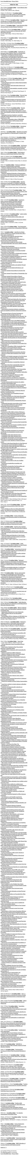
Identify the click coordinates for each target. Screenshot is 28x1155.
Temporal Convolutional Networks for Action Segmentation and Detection (12, 956)
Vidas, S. (3, 1124)
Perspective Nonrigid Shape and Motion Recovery (13, 872)
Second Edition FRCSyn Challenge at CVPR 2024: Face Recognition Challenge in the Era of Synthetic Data (14, 617)
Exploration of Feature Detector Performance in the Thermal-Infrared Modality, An (13, 1127)
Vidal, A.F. (3, 165)
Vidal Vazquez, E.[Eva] (6, 145)
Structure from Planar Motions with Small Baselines (13, 945)
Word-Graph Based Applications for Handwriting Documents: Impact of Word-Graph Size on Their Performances (13, 487)
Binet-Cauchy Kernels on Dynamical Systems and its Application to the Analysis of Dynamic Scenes (13, 667)
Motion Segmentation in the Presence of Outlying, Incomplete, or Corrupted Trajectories (13, 823)
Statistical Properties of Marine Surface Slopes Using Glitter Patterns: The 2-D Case (14, 1060)
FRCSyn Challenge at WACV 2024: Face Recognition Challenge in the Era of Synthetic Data (13, 609)
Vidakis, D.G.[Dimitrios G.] (7, 13)
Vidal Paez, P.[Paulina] (6, 108)
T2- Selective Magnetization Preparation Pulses (12, 1113)
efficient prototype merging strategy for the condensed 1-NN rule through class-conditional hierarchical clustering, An (12, 290)
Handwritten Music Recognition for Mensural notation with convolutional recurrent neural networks (14, 335)
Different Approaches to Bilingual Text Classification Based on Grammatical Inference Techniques (13, 285)
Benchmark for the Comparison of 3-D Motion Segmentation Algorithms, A (12, 662)
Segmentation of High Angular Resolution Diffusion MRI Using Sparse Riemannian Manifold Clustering (13, 911)
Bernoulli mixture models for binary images (11, 242)
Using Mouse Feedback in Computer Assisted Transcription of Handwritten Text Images (12, 479)
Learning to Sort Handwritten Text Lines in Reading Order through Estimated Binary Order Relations (13, 385)
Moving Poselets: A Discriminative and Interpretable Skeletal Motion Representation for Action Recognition (14, 833)
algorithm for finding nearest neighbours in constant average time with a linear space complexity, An (13, 233)
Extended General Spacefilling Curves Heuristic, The (13, 316)
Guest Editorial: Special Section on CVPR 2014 (12, 758)
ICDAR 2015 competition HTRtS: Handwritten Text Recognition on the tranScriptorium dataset (13, 347)
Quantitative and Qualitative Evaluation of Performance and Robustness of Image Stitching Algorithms (13, 1080)
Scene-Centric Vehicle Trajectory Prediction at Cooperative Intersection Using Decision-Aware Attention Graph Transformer (12, 207)
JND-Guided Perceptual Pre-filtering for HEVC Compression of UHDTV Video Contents (12, 375)
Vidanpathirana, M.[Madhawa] (8, 1097)
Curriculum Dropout (6, 705)
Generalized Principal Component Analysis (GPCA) (13, 748)
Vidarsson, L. (4, 1113)
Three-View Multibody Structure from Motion (12, 961)
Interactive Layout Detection (8, 367)
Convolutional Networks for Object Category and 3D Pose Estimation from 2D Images (14, 703)
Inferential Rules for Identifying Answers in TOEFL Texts (14, 599)
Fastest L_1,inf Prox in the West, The (10, 744)
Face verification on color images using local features (14, 322)
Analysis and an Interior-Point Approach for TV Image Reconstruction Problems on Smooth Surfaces (14, 528)
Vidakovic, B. (4, 25)
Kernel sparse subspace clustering (9, 801)
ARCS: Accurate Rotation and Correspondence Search (14, 660)
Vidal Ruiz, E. (4, 131)
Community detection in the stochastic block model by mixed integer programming (13, 1009)
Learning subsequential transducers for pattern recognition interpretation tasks (12, 382)
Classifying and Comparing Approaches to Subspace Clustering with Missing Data (13, 679)
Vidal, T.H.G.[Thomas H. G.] (7, 1021)
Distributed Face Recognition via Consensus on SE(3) (14, 722)
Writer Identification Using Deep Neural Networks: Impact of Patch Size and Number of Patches (13, 494)
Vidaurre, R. (3, 1143)
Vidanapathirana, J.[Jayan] (7, 1084)
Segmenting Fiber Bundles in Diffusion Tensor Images (14, 917)
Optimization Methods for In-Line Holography (12, 612)
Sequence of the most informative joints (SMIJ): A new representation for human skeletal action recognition (13, 931)
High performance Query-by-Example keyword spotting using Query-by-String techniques (12, 341)
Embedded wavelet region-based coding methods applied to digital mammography (13, 554)
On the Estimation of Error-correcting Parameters (13, 407)
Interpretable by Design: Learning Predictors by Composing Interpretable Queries (12, 789)
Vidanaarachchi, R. (5, 1078)
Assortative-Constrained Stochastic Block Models (12, 1006)
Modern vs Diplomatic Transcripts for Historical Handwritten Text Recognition (12, 398)
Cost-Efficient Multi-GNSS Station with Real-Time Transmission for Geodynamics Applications (13, 576)
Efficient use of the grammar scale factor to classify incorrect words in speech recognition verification (13, 294)
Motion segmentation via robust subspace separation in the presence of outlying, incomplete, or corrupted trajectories (14, 827)
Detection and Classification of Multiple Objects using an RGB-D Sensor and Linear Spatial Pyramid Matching (14, 21)
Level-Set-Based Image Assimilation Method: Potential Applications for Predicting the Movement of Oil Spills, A (14, 1109)
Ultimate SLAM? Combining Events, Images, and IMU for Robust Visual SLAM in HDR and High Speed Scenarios (14, 196)
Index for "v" (4, 1147)
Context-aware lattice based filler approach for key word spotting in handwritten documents (13, 282)
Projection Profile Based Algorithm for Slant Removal (14, 443)
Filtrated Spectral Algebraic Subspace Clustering (12, 747)
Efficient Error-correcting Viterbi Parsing (11, 287)
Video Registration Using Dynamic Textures (11, 978)
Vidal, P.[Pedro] (4, 607)
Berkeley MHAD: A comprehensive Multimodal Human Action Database (12, 664)
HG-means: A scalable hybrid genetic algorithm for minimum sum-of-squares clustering (13, 1012)
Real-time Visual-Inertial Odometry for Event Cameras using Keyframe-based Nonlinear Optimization (14, 191)
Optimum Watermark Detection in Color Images (13, 535)
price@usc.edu (6, 1152)
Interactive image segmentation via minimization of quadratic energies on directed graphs (13, 786)
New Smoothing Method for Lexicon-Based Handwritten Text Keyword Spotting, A (11, 405)
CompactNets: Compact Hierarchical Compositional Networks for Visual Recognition (13, 694)
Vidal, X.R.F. (3, 1044)
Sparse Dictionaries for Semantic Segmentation (12, 937)
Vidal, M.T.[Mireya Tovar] (7, 598)
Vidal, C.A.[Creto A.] (5, 214)
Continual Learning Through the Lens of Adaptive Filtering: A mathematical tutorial (13, 700)
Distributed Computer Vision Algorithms (11, 718)
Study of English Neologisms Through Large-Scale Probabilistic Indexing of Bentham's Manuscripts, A (13, 472)
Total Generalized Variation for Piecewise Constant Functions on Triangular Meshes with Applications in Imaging (13, 101)
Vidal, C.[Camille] (5, 200)
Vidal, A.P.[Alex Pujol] (6, 181)
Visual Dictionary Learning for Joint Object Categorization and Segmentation (11, 983)
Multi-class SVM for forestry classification (11, 204)
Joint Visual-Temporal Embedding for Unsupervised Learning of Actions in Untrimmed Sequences (13, 72)
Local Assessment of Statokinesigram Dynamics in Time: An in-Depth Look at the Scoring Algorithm (13, 636)
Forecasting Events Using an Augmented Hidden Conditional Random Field (13, 1130)
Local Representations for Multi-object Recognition (13, 396)
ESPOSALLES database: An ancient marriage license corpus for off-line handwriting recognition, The (13, 304)
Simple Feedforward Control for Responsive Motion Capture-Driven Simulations (13, 220)
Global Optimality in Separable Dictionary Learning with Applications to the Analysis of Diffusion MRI (13, 751)
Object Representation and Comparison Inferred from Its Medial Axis (13, 1002)
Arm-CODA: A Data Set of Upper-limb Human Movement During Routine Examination (14, 630)
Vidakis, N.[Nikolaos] (6, 20)
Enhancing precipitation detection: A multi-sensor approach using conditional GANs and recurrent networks (13, 569)
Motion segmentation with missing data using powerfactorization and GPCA (12, 830)
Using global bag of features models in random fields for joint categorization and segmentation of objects (14, 976)
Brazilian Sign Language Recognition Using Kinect (12, 1073)
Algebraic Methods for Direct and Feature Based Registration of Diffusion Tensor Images (13, 654)
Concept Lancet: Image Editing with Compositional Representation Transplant (13, 697)
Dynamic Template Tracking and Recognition (12, 728)
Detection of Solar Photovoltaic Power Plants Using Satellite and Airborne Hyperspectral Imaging (13, 523)
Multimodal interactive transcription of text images (13, 403)
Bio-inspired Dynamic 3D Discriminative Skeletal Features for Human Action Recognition (12, 670)
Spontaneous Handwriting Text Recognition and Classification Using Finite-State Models (12, 466)
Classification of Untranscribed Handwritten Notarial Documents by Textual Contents (14, 259)
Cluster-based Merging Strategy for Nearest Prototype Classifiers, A (11, 262)
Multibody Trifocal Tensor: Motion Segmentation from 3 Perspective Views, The (13, 839)
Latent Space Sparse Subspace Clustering (11, 805)
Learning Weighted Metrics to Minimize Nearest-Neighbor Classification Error (13, 391)
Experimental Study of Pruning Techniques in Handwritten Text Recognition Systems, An (12, 314)
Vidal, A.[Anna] (4, 152)
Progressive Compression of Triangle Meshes (12, 1040)
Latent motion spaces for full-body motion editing (14, 214)
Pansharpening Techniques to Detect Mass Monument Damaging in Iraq (13, 1051)
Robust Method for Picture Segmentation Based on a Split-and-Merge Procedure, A (14, 61)
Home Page (20, 641)
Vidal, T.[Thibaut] (5, 1006)
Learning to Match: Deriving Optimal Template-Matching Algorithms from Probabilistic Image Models (12, 201)
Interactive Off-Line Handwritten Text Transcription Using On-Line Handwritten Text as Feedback (13, 369)
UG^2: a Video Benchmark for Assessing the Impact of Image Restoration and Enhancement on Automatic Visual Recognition (13, 996)
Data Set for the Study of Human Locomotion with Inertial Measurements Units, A (13, 633)
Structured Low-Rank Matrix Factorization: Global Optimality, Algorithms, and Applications (13, 947)
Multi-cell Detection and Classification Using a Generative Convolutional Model (12, 836)
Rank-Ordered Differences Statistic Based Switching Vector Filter (12, 153)
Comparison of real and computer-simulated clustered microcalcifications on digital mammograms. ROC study (13, 550)
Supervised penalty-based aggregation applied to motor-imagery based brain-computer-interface (13, 1139)
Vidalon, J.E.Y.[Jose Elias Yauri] (8, 1071)
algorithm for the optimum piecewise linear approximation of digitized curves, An (12, 237)
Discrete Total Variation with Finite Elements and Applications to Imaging (14, 97)
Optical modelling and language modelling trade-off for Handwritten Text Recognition (13, 425)
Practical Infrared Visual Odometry (9, 1134)
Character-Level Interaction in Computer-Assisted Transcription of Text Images (13, 251)
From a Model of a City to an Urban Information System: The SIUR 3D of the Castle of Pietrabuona (13, 509)
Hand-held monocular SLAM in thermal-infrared (13, 1132)
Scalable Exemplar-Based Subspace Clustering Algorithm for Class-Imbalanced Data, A (12, 897)
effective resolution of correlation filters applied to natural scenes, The (14, 80)
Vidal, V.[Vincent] (5, 1030)
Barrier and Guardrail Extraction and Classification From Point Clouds (13, 573)
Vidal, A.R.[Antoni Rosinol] (7, 190)
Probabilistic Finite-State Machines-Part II (11, 436)
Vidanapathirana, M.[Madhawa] (8, 1093)
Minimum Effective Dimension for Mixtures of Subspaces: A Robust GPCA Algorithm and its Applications (12, 820)
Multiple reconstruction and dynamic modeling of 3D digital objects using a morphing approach (14, 1037)
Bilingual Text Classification (7, 246)
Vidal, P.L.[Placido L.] (6, 621)
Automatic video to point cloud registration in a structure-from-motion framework (12, 239)
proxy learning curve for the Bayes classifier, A (12, 444)
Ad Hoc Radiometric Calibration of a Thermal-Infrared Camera (12, 1124)
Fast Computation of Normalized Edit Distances (12, 323)
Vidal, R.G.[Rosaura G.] (6, 993)
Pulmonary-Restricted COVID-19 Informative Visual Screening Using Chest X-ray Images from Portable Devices (13, 623)
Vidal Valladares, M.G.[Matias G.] (9, 137)
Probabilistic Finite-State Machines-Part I (11, 434)
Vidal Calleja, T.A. (5, 38)
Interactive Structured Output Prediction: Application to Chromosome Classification (14, 372)
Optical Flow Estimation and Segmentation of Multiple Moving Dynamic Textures (12, 859)
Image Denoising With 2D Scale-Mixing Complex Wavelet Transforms (14, 26)
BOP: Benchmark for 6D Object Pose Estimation (12, 531)
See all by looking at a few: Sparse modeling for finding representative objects (12, 903)
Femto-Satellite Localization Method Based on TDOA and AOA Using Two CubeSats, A (13, 139)
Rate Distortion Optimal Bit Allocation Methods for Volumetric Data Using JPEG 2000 (13, 446)
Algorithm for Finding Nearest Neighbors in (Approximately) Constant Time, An (14, 133)
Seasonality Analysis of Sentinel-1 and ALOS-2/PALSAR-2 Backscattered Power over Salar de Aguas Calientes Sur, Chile (13, 116)
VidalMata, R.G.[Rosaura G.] (7, 1064)
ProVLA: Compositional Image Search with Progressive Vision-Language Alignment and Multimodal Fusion (11, 881)
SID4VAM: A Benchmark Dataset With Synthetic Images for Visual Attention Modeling (13, 1045)
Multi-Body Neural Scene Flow (8, 1091)
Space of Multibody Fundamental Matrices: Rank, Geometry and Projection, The (13, 934)
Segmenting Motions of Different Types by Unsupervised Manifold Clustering (11, 919)
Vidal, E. (2, 232)
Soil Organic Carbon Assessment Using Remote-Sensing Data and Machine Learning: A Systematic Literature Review (14, 147)
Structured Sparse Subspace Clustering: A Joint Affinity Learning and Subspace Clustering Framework (13, 950)
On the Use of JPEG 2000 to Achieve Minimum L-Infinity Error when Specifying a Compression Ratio (13, 412)
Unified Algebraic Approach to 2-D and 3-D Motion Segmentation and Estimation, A (13, 967)
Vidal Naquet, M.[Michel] (7, 78)
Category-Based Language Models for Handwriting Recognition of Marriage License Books (13, 248)
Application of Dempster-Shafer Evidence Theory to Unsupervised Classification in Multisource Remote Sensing (13, 53)
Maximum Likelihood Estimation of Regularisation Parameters (13, 165)
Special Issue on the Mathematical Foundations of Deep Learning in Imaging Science (13, 943)
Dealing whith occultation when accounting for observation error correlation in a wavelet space (13, 1104)
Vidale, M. (3, 1049)
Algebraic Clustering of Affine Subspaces (11, 652)
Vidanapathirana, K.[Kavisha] (8, 1089)
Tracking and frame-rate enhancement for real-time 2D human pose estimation (14, 1085)
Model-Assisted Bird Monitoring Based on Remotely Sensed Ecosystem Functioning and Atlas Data (13, 579)
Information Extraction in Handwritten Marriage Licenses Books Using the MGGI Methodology (13, 365)
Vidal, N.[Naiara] (5, 602)
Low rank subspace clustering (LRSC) (10, 817)
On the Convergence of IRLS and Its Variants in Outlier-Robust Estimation (12, 853)
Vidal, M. (3, 573)
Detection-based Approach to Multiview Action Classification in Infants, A (12, 710)
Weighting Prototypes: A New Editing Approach (12, 482)
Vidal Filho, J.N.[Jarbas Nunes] (8, 43)
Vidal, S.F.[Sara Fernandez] (7, 1000)
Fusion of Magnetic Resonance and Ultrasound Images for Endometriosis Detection (13, 517)
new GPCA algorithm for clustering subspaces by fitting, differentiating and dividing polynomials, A (13, 844)
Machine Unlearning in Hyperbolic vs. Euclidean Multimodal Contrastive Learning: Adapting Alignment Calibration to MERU (13, 184)
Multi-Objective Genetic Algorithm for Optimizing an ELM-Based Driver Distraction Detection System (14, 603)
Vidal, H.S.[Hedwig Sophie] (7, 521)
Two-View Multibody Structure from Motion (12, 965)
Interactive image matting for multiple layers (12, 784)
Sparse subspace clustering (7, 938)
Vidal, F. (2, 515)
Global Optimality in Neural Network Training (12, 749)
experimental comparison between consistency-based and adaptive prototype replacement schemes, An (13, 310)
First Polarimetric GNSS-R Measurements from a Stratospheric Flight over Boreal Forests (14, 228)
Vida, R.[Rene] (4, 7)
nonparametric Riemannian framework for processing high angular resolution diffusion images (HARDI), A (14, 847)
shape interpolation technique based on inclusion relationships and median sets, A (13, 537)
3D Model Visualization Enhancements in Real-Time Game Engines (13, 506)
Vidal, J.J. (3, 549)
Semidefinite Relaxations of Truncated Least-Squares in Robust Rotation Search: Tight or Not (14, 927)
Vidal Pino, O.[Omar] (6, 126)
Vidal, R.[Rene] (4, 641)
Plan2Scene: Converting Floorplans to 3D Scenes (12, 1095)
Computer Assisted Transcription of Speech (11, 276)
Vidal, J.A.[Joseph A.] (6, 543)
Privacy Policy (15, 1)
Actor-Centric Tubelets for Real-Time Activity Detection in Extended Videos (12, 647)
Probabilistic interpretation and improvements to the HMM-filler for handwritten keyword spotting (14, 438)
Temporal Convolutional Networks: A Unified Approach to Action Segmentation (12, 959)
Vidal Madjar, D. (4, 51)
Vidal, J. (2, 526)
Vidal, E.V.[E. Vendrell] (6, 504)
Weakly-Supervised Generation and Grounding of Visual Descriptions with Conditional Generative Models (13, 987)
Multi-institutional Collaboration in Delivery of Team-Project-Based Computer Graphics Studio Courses (14, 545)
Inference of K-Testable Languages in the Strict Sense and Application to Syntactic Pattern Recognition (14, 357)
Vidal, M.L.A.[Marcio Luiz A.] (7, 587)
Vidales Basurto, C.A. (6, 1055)
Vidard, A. (3, 1103)
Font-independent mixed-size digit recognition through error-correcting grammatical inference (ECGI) (14, 332)
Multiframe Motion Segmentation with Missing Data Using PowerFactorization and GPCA (14, 841)
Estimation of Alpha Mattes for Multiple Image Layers (14, 739)
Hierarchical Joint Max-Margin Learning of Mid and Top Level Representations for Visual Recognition (13, 760)
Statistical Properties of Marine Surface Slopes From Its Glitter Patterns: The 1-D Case (13, 1056)
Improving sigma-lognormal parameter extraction (13, 352)
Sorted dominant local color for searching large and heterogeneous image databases (13, 592)
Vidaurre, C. (3, 1138)
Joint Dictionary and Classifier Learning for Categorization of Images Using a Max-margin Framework (11, 798)
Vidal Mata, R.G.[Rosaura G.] (8, 67)
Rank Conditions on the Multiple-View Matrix (12, 884)
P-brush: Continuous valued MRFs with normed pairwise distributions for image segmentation (12, 870)
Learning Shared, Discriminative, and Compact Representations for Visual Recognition (12, 814)
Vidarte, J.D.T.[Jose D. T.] (6, 1117)
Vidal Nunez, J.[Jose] (5, 95)
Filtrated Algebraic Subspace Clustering (10, 745)
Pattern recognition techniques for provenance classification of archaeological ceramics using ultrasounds (12, 432)
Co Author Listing (12, 7)
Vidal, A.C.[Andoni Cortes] (7, 156)
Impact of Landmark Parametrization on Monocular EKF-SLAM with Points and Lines (13, 31)
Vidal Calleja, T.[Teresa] (6, 29)
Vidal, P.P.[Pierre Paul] (6, 628)
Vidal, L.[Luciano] (5, 560)
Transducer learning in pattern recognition (11, 477)
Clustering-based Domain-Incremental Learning (12, 690)
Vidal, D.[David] (4, 226)
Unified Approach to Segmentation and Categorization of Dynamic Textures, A (10, 973)
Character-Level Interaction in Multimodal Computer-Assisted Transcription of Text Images (14, 254)
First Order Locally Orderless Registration (14, 1117)
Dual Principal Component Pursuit (9, 727)
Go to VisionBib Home (6, 1)
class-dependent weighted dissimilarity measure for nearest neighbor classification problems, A (13, 257)
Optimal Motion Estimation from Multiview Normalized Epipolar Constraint (11, 861)
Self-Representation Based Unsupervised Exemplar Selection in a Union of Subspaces (13, 921)
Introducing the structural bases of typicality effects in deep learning (13, 127)
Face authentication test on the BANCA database (13, 320)
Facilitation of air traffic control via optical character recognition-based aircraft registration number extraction (13, 16)
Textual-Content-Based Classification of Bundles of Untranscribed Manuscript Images (13, 475)
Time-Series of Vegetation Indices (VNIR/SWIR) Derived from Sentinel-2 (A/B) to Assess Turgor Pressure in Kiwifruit (12, 121)
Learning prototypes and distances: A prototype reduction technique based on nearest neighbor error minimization (13, 379)
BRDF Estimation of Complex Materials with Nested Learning (13, 1144)
